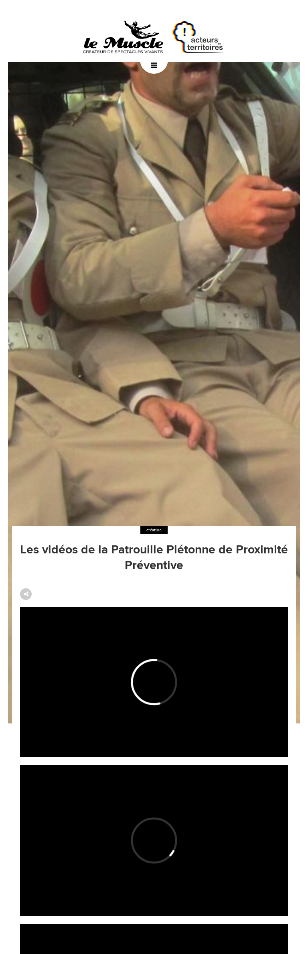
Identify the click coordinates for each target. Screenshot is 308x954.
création (154, 530)
